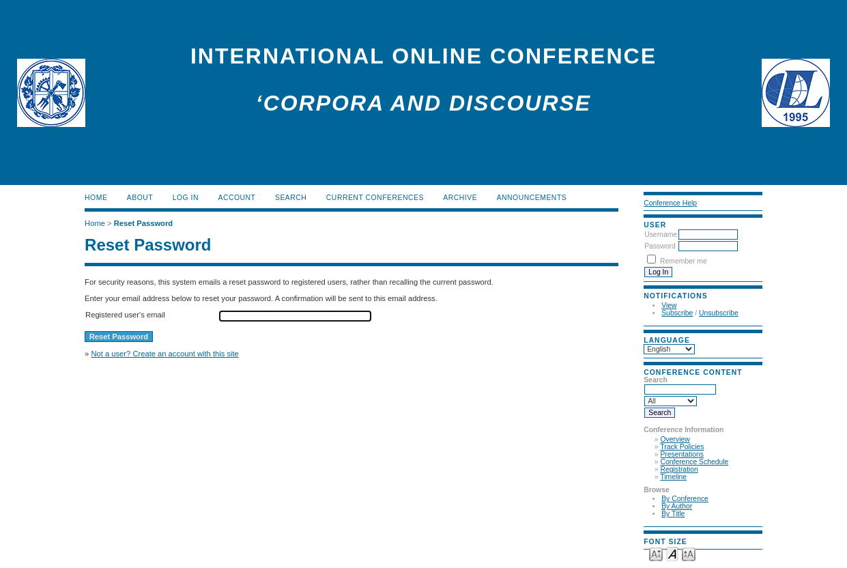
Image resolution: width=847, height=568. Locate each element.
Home (96, 197)
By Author (676, 506)
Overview (674, 439)
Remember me (683, 261)
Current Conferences (375, 197)
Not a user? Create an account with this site (164, 354)
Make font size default (672, 553)
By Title (673, 513)
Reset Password (143, 223)
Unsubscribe (718, 313)
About (140, 197)
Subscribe (677, 313)
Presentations (682, 454)
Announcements (532, 197)
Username (660, 234)
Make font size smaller (656, 553)
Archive (460, 197)
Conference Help (670, 203)
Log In (186, 197)
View (668, 305)
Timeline (673, 477)
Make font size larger (688, 553)
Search (290, 197)
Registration (679, 469)
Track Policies (682, 447)
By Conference (684, 498)
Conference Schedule (694, 462)
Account (236, 197)
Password (660, 246)
